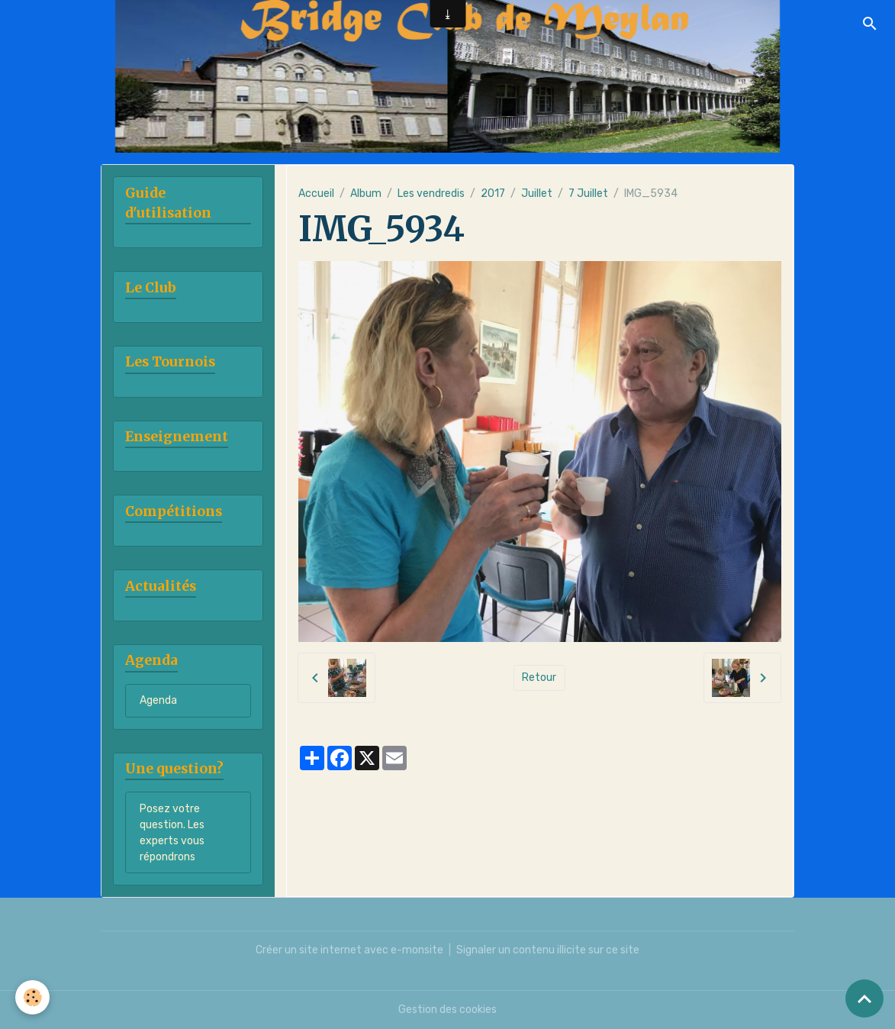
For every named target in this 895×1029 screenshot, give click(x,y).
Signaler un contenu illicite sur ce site (547, 950)
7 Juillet (588, 193)
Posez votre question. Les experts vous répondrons (172, 832)
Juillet (536, 193)
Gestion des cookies (447, 1009)
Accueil (316, 193)
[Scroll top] (864, 998)
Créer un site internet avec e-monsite (349, 950)
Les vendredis (431, 193)
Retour (539, 677)
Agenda (158, 700)
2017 (493, 193)
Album (366, 193)
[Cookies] (32, 997)
